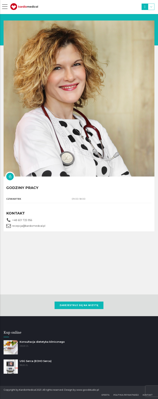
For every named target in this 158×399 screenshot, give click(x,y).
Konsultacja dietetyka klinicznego (42, 341)
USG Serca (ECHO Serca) (36, 361)
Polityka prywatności (126, 395)
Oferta (105, 395)
